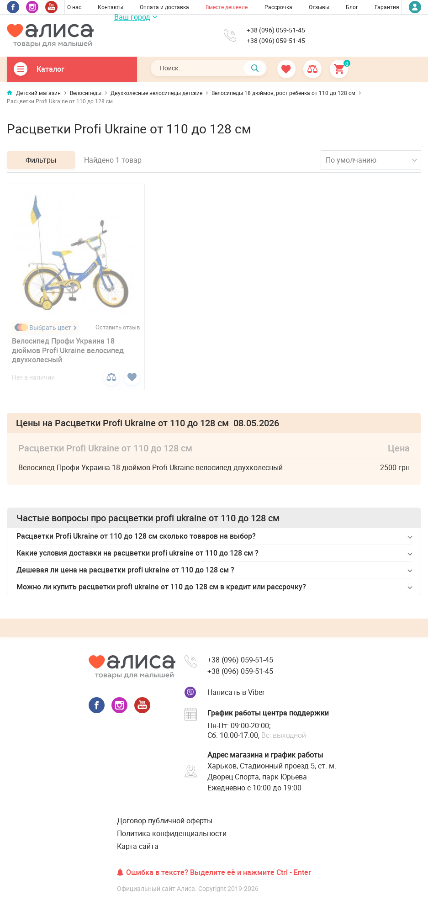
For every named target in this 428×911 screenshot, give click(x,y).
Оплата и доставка (164, 7)
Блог (352, 7)
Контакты (110, 7)
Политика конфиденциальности (172, 833)
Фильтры (41, 160)
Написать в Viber (235, 692)
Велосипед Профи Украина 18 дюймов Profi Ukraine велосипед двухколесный (68, 350)
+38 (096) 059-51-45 (276, 30)
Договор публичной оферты (164, 821)
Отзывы (319, 7)
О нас (74, 7)
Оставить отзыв (117, 327)
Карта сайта (138, 846)
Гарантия (387, 7)
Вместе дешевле (227, 7)
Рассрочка (278, 7)
